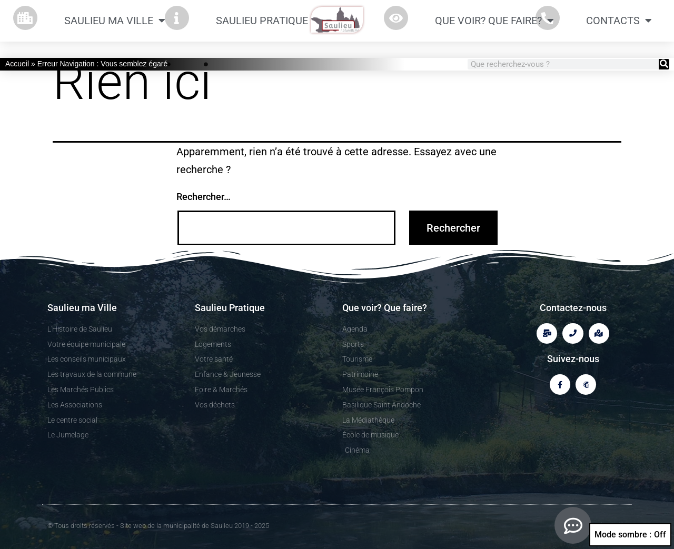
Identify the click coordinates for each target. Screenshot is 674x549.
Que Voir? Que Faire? (494, 20)
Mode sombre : (630, 534)
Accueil (17, 63)
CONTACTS (619, 20)
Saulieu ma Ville (114, 20)
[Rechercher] (664, 64)
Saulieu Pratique (268, 20)
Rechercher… (203, 196)
